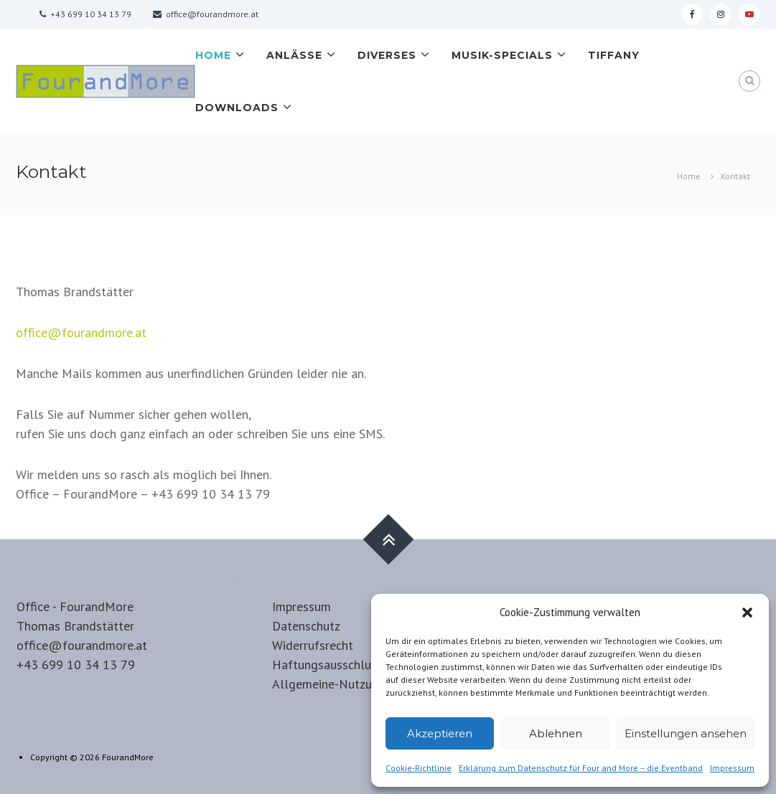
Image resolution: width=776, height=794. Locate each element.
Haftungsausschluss (327, 664)
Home (213, 55)
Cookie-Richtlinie (418, 767)
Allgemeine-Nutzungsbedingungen (366, 684)
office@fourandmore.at (81, 332)
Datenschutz (306, 626)
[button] (747, 612)
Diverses (386, 55)
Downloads (237, 107)
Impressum (732, 767)
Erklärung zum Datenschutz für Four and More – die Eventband (581, 767)
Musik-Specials (502, 55)
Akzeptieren (439, 733)
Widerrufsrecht (312, 645)
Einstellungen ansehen (686, 733)
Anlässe (294, 55)
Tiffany (614, 55)
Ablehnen (555, 733)
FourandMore (128, 757)
